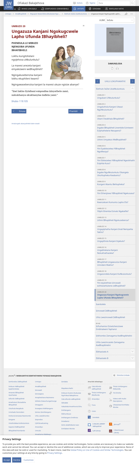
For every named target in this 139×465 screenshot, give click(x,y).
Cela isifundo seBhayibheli (70, 399)
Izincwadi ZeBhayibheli (106, 310)
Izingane (12, 419)
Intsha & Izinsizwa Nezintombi (20, 416)
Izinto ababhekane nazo (70, 425)
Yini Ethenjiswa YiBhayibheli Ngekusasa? (116, 192)
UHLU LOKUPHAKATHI (115, 81)
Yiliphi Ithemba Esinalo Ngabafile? (116, 210)
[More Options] (131, 13)
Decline (16, 460)
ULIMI (102, 20)
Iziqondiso (39, 419)
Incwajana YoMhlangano (44, 408)
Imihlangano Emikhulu (69, 417)
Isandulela (101, 304)
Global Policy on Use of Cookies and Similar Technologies (97, 450)
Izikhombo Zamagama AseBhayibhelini (114, 335)
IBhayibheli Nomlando (17, 430)
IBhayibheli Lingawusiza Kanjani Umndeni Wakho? (116, 262)
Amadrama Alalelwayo (43, 434)
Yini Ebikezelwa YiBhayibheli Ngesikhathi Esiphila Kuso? (116, 161)
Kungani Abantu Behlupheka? (116, 183)
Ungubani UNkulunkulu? (116, 96)
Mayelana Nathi (67, 388)
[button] (55, 8)
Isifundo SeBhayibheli (16, 398)
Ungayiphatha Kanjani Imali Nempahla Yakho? (116, 229)
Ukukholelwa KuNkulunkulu (19, 423)
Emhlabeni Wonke (68, 428)
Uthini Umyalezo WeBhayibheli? (116, 138)
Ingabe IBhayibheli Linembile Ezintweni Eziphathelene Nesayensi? (116, 128)
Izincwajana (39, 394)
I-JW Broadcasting (41, 423)
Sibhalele (64, 403)
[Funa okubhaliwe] (114, 3)
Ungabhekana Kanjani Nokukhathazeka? (116, 250)
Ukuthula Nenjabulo (16, 408)
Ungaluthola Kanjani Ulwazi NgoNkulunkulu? (116, 107)
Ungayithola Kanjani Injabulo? (116, 239)
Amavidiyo (39, 427)
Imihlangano (66, 410)
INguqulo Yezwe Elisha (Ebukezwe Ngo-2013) (45, 14)
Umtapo (8, 14)
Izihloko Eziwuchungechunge (45, 401)
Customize (28, 460)
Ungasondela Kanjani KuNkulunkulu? (116, 272)
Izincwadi (38, 390)
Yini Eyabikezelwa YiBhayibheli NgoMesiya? (116, 149)
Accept (7, 460)
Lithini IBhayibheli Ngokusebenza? (116, 219)
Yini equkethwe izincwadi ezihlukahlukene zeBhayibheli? (116, 283)
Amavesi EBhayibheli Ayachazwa (16, 393)
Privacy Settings (54, 453)
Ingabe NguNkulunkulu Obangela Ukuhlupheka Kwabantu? (116, 172)
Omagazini (39, 405)
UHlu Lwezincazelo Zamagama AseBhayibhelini (110, 344)
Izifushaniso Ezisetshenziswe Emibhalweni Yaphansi (115, 326)
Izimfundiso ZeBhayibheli (18, 381)
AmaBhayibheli (20, 14)
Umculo (38, 430)
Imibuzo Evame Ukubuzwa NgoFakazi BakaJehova (71, 394)
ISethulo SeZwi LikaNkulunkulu (75, 14)
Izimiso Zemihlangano (43, 412)
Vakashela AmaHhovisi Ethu (71, 406)
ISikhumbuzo (66, 414)
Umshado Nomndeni (16, 412)
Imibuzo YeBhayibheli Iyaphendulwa (16, 387)
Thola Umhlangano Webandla (118, 387)
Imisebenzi (65, 421)
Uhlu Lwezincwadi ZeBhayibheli (110, 317)
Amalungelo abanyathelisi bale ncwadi (25, 123)
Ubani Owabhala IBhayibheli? (116, 117)
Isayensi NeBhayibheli (17, 427)
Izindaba (64, 381)
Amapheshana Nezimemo (44, 397)
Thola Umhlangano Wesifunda (97, 393)
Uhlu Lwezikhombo (42, 416)
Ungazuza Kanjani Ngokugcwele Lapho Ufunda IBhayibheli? (116, 295)
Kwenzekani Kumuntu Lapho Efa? (116, 201)
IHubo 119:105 (20, 101)
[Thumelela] (126, 13)
